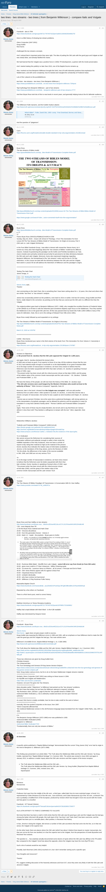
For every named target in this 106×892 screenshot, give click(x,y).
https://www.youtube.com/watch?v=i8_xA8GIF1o (33, 485)
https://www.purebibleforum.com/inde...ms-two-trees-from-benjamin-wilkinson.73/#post (46, 83)
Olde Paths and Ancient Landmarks (29, 681)
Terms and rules (77, 886)
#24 (103, 144)
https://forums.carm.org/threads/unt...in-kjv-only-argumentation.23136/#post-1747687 (46, 345)
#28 (103, 621)
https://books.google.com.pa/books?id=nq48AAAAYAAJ (36, 427)
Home (5, 7)
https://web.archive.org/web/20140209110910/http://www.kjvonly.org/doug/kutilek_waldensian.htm (50, 650)
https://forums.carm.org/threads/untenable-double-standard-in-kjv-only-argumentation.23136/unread (51, 133)
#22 (103, 101)
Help (95, 886)
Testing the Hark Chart (32, 277)
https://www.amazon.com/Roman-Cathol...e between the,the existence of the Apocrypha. (47, 431)
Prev (4, 24)
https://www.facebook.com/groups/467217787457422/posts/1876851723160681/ (44, 605)
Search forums (13, 10)
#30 (103, 779)
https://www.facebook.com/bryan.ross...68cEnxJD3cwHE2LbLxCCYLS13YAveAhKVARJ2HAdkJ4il (50, 626)
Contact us (68, 886)
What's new (23, 7)
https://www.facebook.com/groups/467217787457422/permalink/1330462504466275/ (46, 34)
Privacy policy (88, 886)
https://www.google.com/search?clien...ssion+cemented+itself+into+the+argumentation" (47, 217)
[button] (28, 7)
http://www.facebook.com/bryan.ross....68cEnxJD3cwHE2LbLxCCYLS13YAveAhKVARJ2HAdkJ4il (50, 524)
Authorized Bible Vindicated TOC (28, 724)
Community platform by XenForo (53, 890)
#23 (103, 127)
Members (34, 7)
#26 (103, 350)
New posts (4, 10)
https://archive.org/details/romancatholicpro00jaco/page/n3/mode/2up (40, 429)
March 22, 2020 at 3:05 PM (26, 330)
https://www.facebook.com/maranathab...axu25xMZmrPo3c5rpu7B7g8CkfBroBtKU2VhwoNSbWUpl (51, 586)
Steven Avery (21, 285)
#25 (103, 224)
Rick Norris (20, 633)
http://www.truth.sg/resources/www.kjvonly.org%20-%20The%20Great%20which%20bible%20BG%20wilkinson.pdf (56, 107)
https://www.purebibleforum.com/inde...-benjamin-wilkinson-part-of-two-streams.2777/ (46, 90)
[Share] (99, 28)
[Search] (100, 7)
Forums (13, 7)
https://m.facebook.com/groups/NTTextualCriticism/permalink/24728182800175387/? (46, 806)
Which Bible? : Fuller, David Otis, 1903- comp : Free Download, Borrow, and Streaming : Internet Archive (61, 112)
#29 (103, 733)
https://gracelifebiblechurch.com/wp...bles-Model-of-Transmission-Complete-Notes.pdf (46, 152)
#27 (103, 477)
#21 (103, 28)
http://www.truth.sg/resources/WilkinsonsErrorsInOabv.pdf (36, 644)
